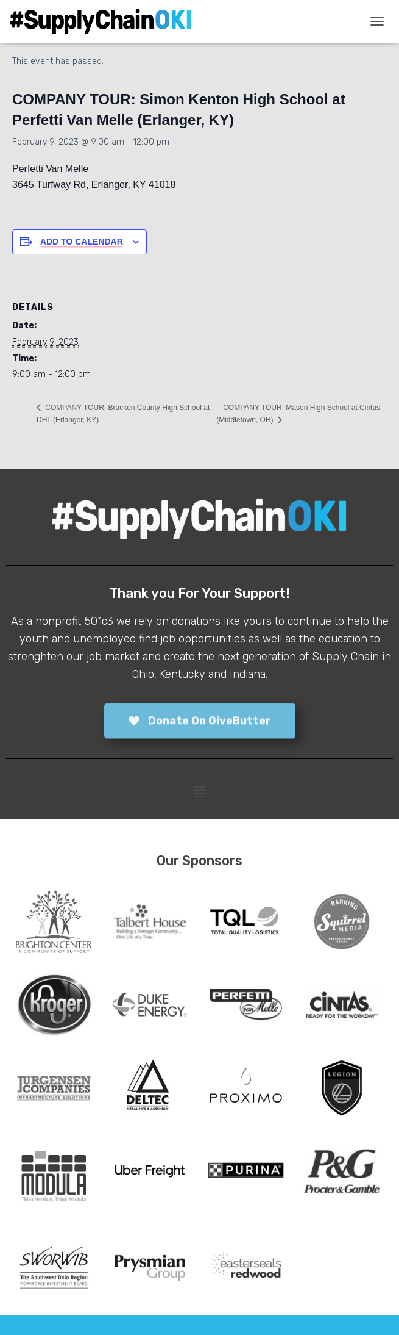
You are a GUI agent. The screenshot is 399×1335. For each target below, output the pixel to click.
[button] (199, 792)
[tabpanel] (54, 921)
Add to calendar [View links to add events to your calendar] (81, 241)
